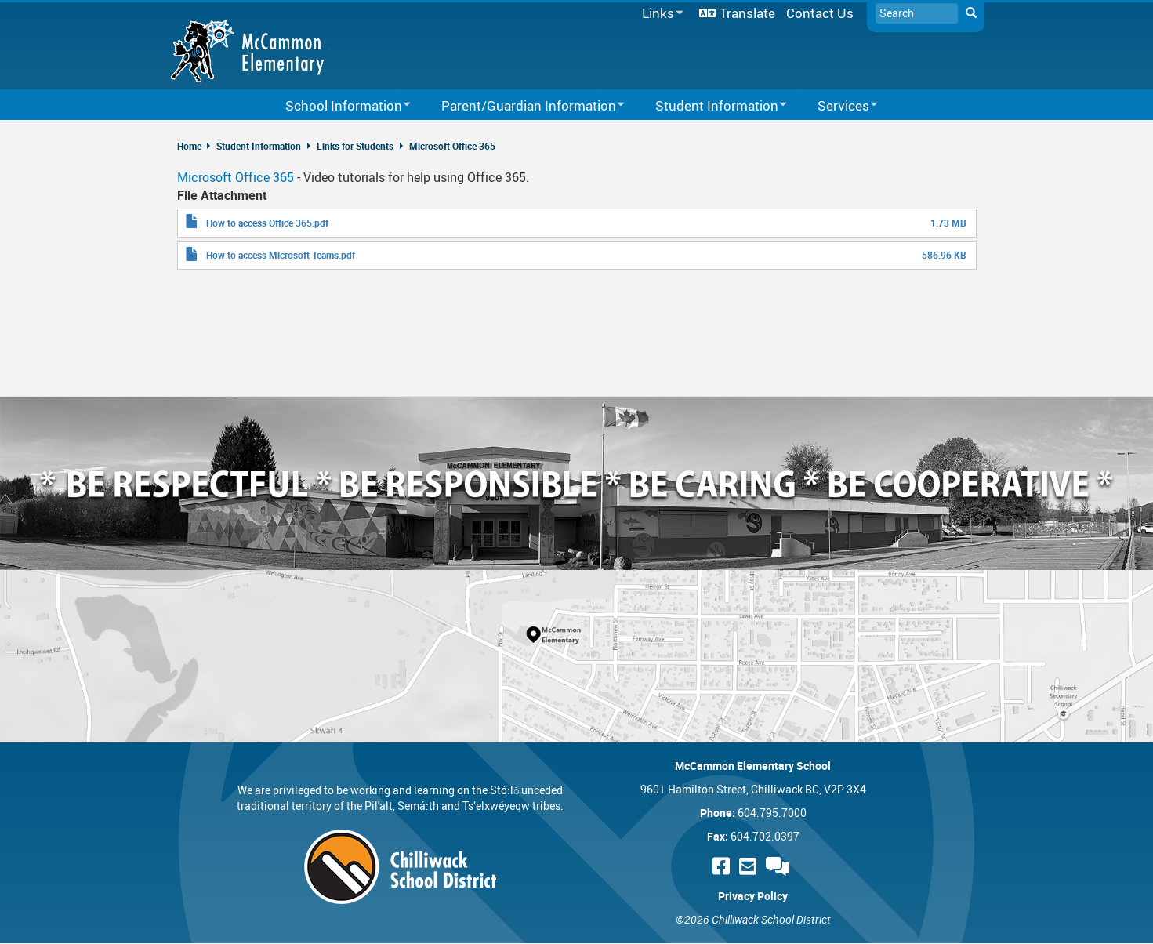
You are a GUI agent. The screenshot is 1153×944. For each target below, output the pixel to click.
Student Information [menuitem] (711, 106)
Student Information (258, 146)
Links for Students (355, 146)
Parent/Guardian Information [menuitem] (523, 106)
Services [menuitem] (837, 106)
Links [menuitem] (659, 14)
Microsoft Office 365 (452, 146)
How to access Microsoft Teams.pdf (280, 255)
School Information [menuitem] (338, 106)
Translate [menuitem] (747, 13)
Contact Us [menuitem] (820, 13)
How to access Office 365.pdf (267, 222)
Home (189, 146)
